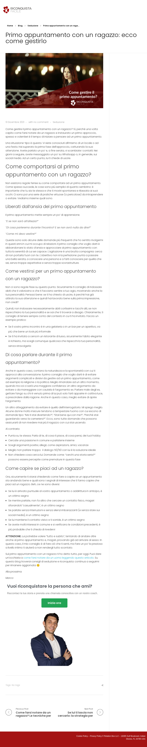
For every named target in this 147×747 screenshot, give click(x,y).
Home (10, 25)
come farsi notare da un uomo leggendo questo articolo (58, 558)
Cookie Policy (82, 736)
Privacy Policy (96, 736)
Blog (20, 25)
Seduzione (33, 25)
